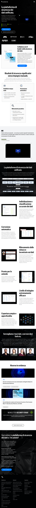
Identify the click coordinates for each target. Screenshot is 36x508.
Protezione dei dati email (5, 503)
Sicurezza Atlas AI (4, 494)
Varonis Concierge (4, 506)
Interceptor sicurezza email (5, 500)
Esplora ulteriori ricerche (18, 425)
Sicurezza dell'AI (15, 486)
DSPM (2, 486)
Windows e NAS (26, 483)
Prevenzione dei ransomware (17, 483)
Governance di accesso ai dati (6, 491)
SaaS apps (26, 485)
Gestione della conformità (17, 485)
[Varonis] (4, 2)
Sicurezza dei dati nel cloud (17, 489)
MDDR (2, 505)
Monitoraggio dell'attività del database (6, 488)
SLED (14, 498)
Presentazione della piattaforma (6, 482)
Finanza (14, 493)
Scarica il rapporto (22, 65)
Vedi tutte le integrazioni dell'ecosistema (28, 493)
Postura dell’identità (4, 497)
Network (25, 489)
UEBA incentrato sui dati (5, 490)
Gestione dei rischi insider (17, 482)
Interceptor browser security (5, 502)
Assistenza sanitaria (16, 495)
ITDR (2, 499)
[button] (34, 1)
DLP (2, 493)
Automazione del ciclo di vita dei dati (17, 492)
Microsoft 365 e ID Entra (28, 482)
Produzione (14, 496)
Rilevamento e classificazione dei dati (6, 484)
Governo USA (15, 499)
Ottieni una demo (6, 29)
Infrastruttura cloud (27, 486)
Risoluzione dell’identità (5, 496)
